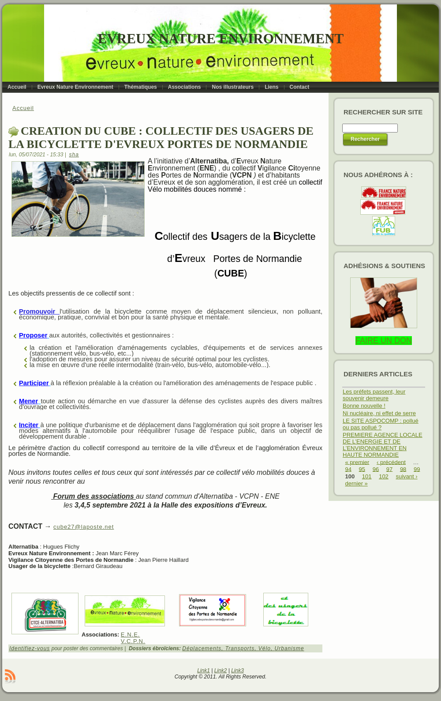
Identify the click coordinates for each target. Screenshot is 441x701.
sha (74, 155)
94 (348, 469)
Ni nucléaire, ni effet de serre (379, 413)
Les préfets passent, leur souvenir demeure (374, 395)
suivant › (406, 476)
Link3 (237, 670)
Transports (239, 648)
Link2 (220, 670)
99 (417, 469)
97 (389, 469)
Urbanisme (289, 648)
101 (367, 476)
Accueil (23, 108)
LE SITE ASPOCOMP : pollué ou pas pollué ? (381, 424)
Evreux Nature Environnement (221, 38)
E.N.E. (130, 634)
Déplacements (201, 648)
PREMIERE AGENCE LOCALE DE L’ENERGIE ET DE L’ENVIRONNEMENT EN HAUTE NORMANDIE (382, 445)
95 (362, 469)
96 (376, 469)
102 (384, 476)
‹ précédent (391, 461)
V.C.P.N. (133, 641)
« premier (357, 461)
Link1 (203, 670)
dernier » (356, 483)
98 (403, 469)
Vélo (264, 648)
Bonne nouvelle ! (364, 405)
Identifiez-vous (29, 648)
